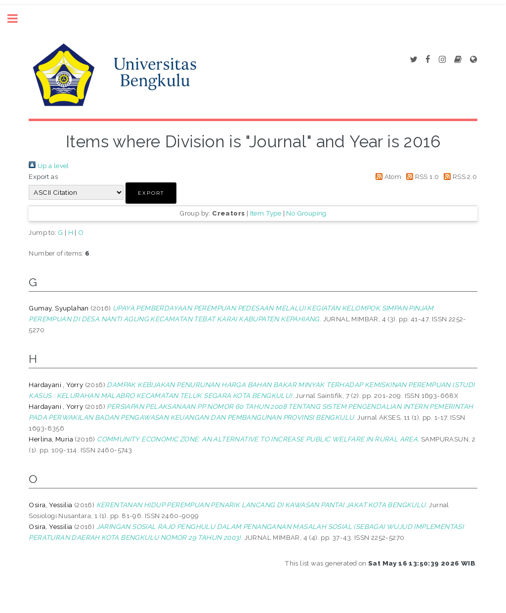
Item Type (266, 213)
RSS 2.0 (459, 176)
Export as (43, 176)
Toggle (18, 18)
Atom (386, 176)
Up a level (49, 166)
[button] (151, 193)
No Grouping (306, 213)
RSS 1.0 (421, 176)
